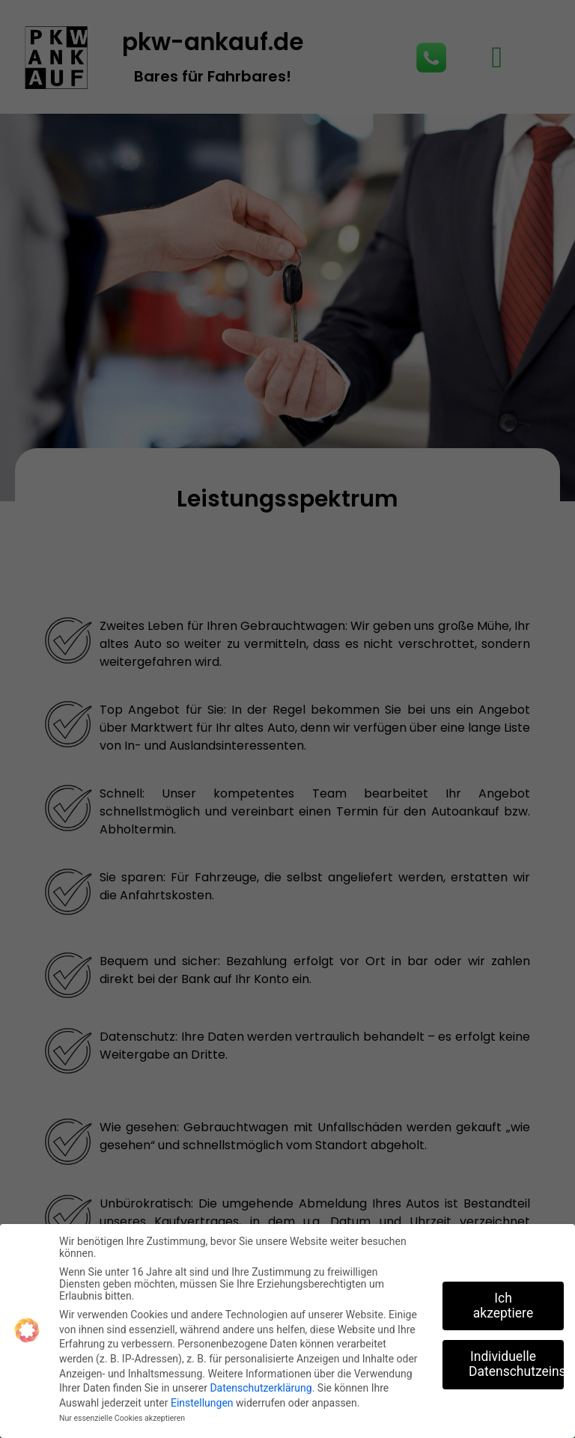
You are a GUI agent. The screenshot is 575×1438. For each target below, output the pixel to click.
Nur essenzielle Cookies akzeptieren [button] (122, 1418)
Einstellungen (202, 1403)
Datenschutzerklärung (260, 1388)
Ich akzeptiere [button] (503, 1306)
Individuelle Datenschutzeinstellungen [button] (516, 1365)
